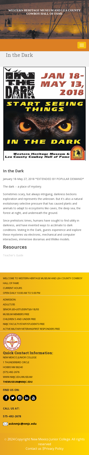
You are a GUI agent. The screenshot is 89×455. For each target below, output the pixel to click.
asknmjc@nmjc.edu (22, 424)
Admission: (9, 299)
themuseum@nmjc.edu (18, 381)
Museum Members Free (16, 314)
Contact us (33, 448)
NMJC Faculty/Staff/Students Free (23, 324)
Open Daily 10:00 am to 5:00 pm (21, 293)
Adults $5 (9, 304)
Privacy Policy (54, 448)
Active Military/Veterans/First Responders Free (31, 329)
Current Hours (12, 288)
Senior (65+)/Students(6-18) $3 (21, 309)
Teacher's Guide (13, 255)
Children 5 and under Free (19, 319)
